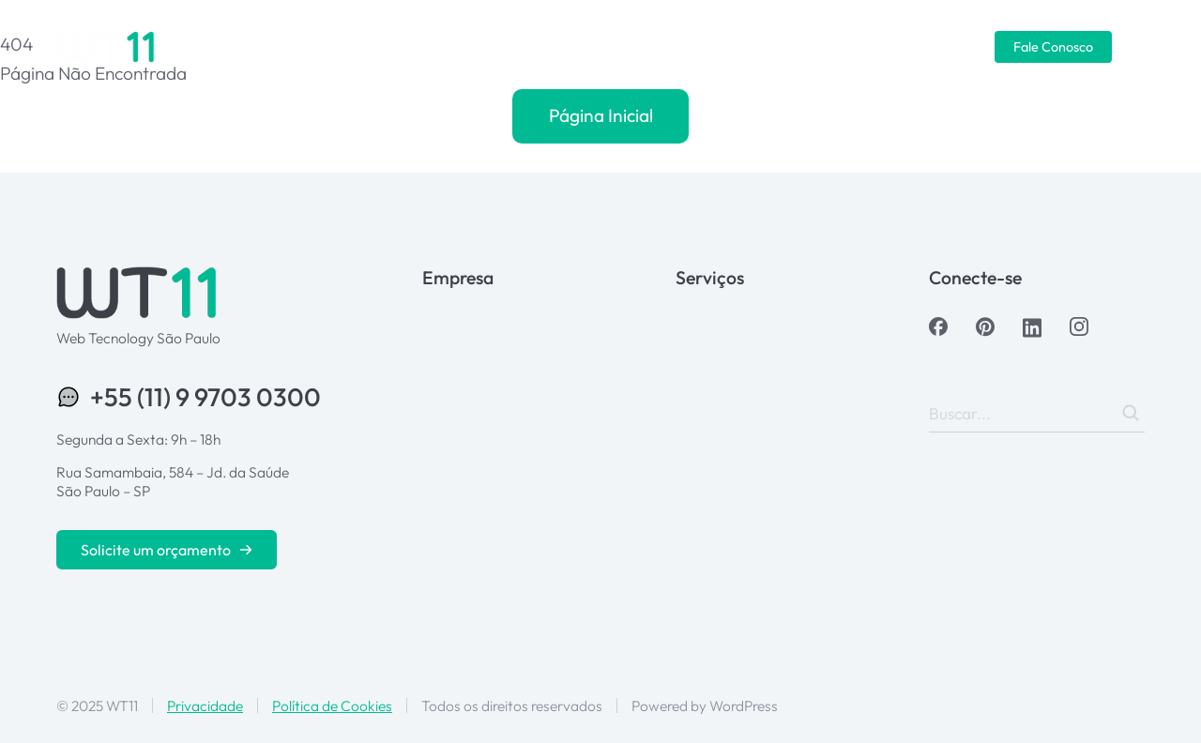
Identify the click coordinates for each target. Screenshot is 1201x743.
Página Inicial (601, 115)
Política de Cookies (332, 705)
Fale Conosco (1053, 46)
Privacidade (205, 705)
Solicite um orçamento (167, 549)
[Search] (1131, 413)
